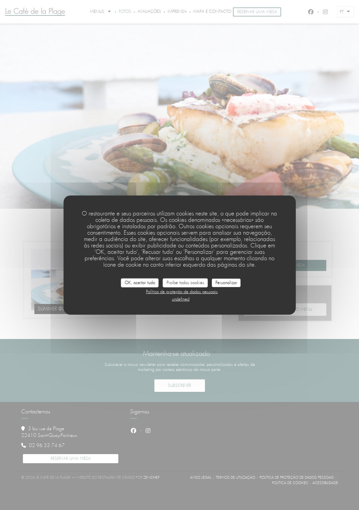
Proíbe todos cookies (185, 282)
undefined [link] (180, 299)
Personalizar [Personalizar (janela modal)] (226, 282)
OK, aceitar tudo (140, 282)
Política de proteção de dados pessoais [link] (182, 292)
